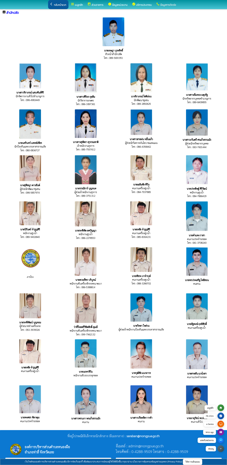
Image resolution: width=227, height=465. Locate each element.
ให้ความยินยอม (192, 462)
